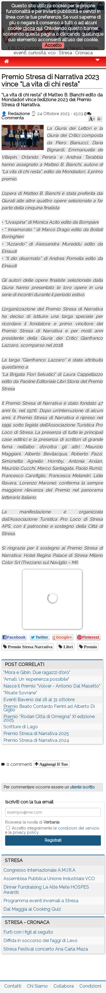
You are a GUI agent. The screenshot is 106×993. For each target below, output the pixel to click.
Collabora (63, 986)
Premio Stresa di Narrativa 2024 (36, 740)
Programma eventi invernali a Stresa (40, 900)
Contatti (12, 986)
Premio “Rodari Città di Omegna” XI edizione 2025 (49, 718)
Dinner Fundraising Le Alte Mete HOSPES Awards (46, 889)
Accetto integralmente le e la (52, 830)
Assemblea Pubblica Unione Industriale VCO (49, 878)
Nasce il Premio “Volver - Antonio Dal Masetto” (51, 686)
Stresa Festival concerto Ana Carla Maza (45, 949)
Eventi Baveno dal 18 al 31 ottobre (39, 699)
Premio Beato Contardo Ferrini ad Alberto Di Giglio (49, 708)
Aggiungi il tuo (53, 764)
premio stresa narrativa (29, 647)
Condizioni (90, 986)
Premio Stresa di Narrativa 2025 (36, 733)
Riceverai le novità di (32, 822)
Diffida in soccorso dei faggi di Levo (40, 940)
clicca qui (32, 28)
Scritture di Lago (20, 726)
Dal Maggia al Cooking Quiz (32, 909)
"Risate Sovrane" (20, 692)
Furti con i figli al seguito (28, 932)
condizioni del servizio (78, 828)
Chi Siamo (37, 986)
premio (90, 647)
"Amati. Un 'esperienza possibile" (36, 679)
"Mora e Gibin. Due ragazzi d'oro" (36, 672)
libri (67, 647)
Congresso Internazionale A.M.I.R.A (39, 870)
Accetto (53, 45)
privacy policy (26, 832)
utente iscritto (82, 787)
